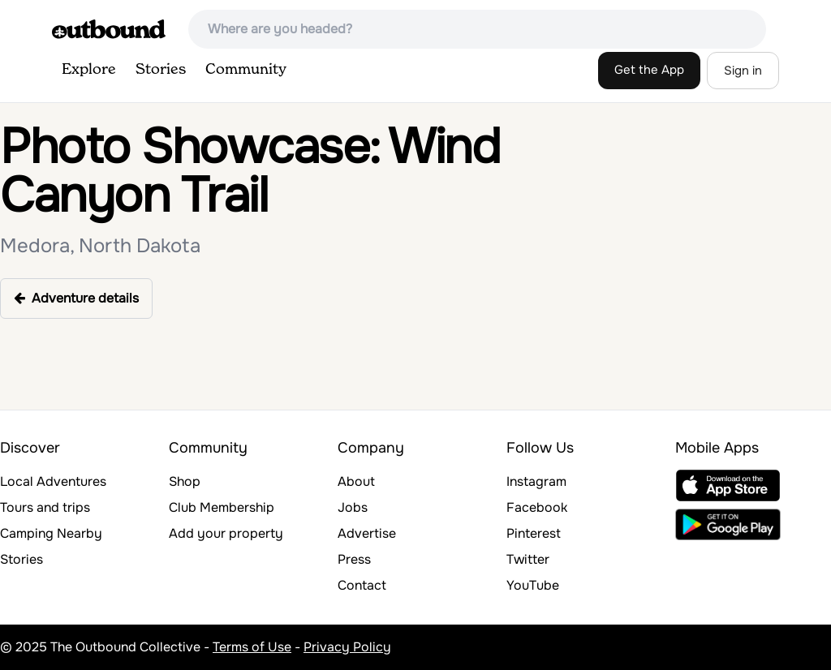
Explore (89, 69)
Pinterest (533, 533)
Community (245, 69)
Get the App (649, 70)
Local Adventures (53, 481)
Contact (362, 585)
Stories (161, 69)
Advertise (367, 533)
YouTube (532, 585)
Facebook (536, 507)
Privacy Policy (347, 646)
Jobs (353, 507)
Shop (184, 481)
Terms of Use (252, 646)
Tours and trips (45, 507)
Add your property (226, 533)
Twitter (527, 559)
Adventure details (76, 298)
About (356, 481)
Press (354, 559)
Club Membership (221, 507)
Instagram (536, 481)
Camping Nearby (51, 533)
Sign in (743, 70)
